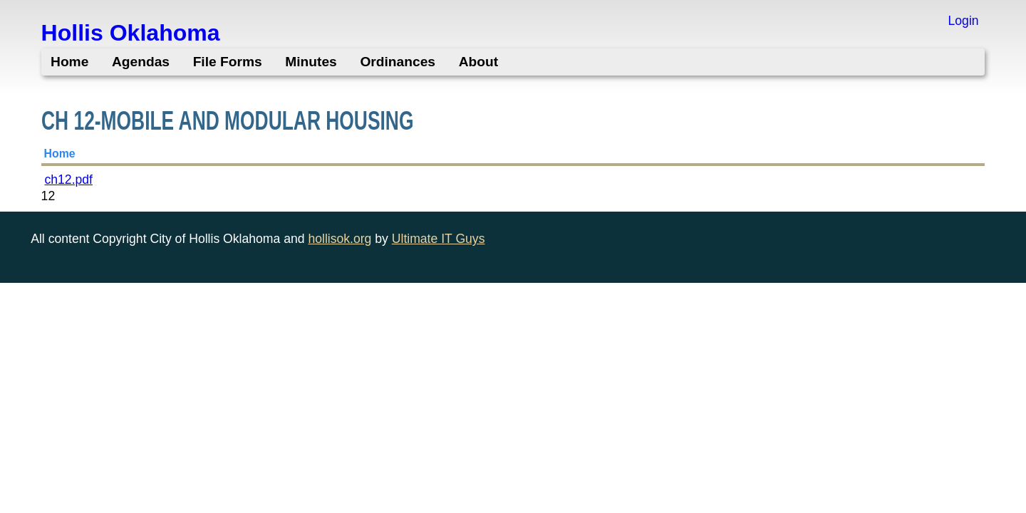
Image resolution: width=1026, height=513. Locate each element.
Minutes (311, 61)
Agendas (141, 61)
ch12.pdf (68, 179)
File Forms (227, 61)
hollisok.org (339, 239)
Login (963, 21)
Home (69, 61)
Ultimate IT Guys (438, 239)
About (478, 61)
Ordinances (397, 61)
